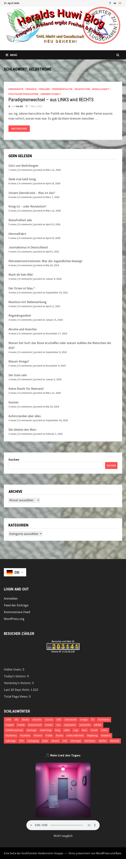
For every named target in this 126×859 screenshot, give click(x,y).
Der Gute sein (17, 375)
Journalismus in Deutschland (28, 247)
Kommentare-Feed (17, 612)
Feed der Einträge (16, 605)
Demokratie (15, 89)
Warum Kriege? (18, 361)
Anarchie (37, 719)
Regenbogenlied (19, 315)
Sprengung (32, 740)
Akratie (25, 719)
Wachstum (90, 740)
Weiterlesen (19, 128)
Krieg (57, 730)
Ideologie (31, 730)
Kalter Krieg (45, 730)
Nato (84, 730)
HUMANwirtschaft (14, 730)
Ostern (104, 730)
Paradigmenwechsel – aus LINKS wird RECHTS (51, 99)
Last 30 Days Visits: (17, 690)
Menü (11, 55)
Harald (19, 106)
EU (92, 719)
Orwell (94, 730)
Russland (105, 735)
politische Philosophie (23, 94)
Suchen (13, 459)
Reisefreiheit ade (20, 220)
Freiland (44, 89)
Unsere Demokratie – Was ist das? (31, 193)
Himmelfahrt (17, 234)
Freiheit (21, 724)
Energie (84, 719)
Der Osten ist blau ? (21, 288)
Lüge (75, 730)
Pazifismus (11, 735)
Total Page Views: (16, 696)
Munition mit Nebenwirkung (27, 302)
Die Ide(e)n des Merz (22, 429)
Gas (58, 724)
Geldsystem (82, 89)
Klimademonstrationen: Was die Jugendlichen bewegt (45, 261)
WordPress (103, 853)
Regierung (92, 735)
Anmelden (11, 598)
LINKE (67, 730)
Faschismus (103, 719)
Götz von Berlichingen (23, 165)
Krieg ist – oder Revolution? (27, 206)
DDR (59, 719)
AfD (16, 719)
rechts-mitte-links (75, 735)
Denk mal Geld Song (22, 179)
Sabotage (11, 740)
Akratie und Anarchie (22, 329)
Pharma (38, 735)
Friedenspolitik (62, 89)
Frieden (49, 724)
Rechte (59, 735)
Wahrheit (114, 740)
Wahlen (102, 740)
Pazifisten (25, 735)
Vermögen (76, 740)
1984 (8, 719)
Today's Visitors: (15, 676)
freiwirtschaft (34, 724)
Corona (49, 719)
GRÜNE (97, 724)
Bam (118, 853)
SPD (21, 740)
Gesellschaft (101, 89)
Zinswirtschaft (50, 94)
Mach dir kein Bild (20, 274)
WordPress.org (14, 619)
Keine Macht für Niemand (25, 388)
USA (65, 740)
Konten (13, 402)
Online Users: (13, 669)
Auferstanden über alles (24, 416)
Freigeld (31, 89)
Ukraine (55, 740)
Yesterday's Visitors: (18, 683)
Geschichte (84, 724)
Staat (45, 740)
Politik (49, 735)
